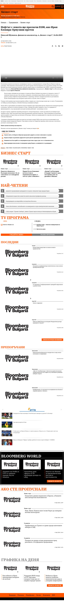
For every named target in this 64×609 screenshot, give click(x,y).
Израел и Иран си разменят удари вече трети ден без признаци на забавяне (25, 137)
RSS (53, 595)
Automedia (44, 1)
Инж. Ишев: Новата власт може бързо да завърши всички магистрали (43, 511)
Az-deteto (57, 1)
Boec (7, 3)
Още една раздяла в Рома (14, 425)
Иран (7, 147)
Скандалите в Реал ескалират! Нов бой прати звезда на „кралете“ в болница (27, 416)
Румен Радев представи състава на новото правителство (44, 248)
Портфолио (30, 595)
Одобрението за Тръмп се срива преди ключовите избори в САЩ (43, 526)
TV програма (15, 218)
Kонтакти (46, 595)
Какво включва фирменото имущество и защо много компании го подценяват (47, 353)
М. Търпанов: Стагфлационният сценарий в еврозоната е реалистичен (48, 285)
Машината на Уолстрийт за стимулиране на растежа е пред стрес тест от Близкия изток (29, 140)
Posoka (4, 3)
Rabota (53, 1)
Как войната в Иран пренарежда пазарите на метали (11, 577)
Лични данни (34, 598)
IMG (2, 1)
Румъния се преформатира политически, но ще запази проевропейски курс (48, 266)
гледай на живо (16, 235)
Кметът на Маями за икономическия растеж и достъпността (53, 474)
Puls (35, 1)
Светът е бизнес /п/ (7, 224)
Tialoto (27, 1)
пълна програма (47, 235)
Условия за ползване (18, 598)
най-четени (14, 185)
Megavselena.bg (18, 3)
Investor (6, 1)
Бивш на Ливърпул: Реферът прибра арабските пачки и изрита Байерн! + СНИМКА (28, 442)
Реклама (21, 595)
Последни (9, 242)
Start (1, 3)
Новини (33, 245)
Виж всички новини (52, 340)
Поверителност (27, 598)
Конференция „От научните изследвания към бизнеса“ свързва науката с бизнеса (48, 390)
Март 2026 (34, 301)
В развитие (34, 264)
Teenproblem (39, 1)
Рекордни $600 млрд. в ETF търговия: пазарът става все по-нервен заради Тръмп (32, 578)
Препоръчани (13, 347)
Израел (29, 147)
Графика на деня (20, 560)
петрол (10, 147)
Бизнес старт (15, 153)
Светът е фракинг (37, 303)
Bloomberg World (21, 456)
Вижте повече (54, 481)
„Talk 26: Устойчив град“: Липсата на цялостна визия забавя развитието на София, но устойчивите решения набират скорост (47, 372)
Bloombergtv (13, 1)
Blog (60, 1)
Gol (24, 1)
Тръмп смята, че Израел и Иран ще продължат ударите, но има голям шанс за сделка (28, 135)
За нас (38, 595)
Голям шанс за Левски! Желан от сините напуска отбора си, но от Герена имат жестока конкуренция (30, 433)
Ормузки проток (16, 147)
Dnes (10, 1)
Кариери (12, 595)
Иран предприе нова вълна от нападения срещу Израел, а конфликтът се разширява (28, 143)
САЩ (32, 147)
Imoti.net (49, 1)
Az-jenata (31, 1)
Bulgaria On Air (20, 1)
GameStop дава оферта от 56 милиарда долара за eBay (32, 474)
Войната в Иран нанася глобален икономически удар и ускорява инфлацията (54, 578)
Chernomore (11, 3)
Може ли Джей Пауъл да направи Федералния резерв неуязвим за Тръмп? (47, 322)
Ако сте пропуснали (24, 489)
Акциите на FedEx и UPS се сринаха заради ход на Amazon (11, 474)
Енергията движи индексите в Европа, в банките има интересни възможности (43, 496)
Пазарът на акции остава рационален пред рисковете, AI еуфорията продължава (41, 541)
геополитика (24, 147)
